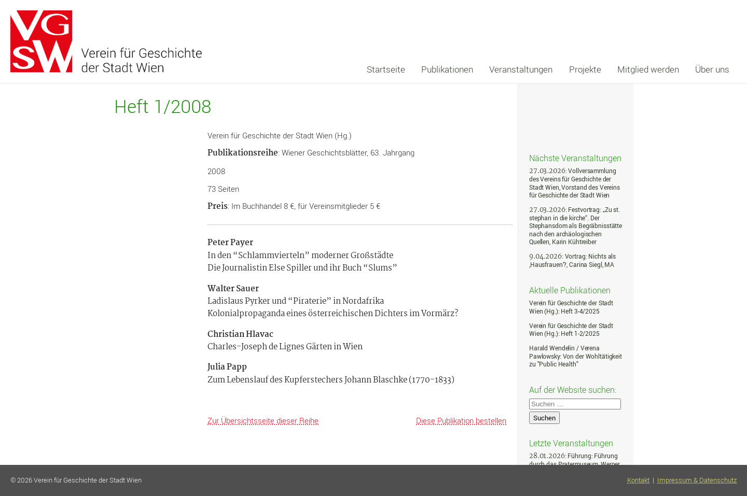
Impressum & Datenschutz (697, 480)
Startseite (386, 69)
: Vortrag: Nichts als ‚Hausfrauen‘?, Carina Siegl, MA (572, 260)
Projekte (585, 69)
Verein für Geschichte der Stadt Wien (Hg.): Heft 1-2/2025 (571, 329)
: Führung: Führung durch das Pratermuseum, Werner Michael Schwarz (574, 463)
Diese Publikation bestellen (461, 420)
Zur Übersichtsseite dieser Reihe (263, 420)
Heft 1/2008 (162, 106)
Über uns (712, 69)
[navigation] (548, 69)
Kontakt (638, 480)
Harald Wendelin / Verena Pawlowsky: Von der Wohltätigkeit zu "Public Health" (575, 356)
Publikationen (447, 69)
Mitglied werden (648, 69)
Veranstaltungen (520, 69)
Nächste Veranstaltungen (575, 157)
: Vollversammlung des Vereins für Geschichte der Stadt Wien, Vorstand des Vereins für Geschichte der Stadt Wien (574, 183)
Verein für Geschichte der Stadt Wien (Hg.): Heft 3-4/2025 (571, 307)
